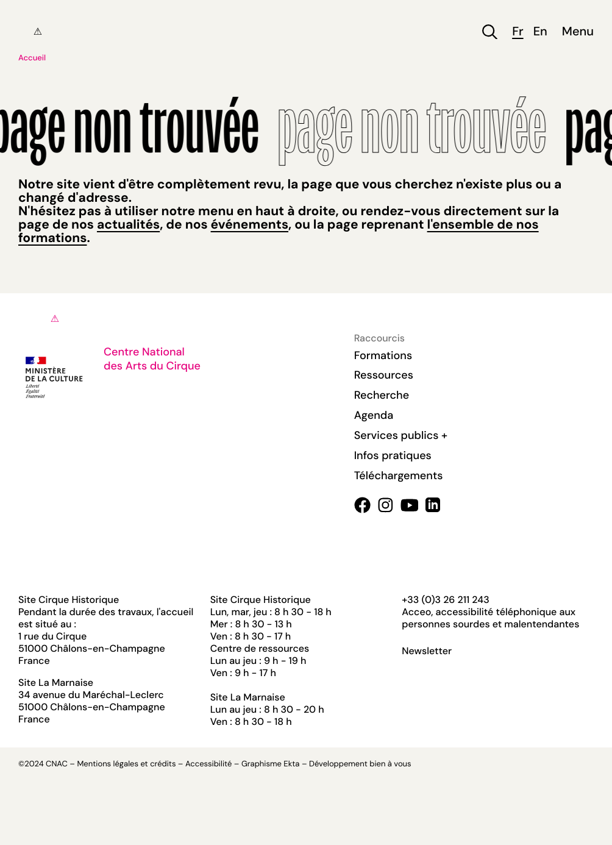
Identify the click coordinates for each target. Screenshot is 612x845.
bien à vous (390, 764)
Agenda (374, 415)
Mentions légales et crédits (126, 764)
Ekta (291, 764)
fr (517, 32)
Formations (383, 355)
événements (249, 224)
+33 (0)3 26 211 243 (445, 599)
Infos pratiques (393, 455)
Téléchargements (398, 475)
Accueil (32, 58)
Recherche (381, 395)
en (540, 32)
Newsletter (427, 651)
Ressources (383, 375)
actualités (128, 224)
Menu (578, 32)
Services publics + (400, 435)
